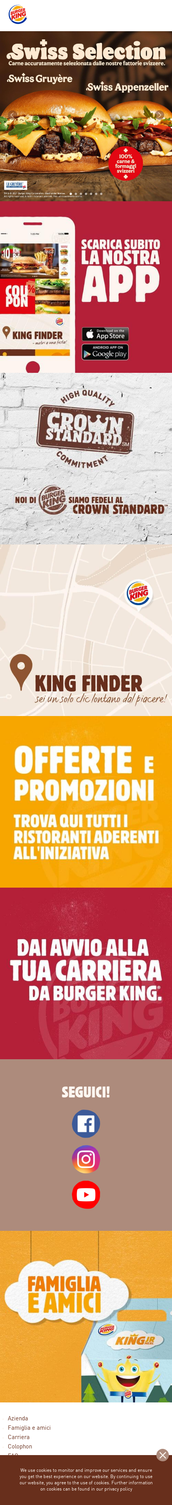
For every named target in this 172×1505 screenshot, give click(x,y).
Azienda (18, 1419)
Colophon (20, 1447)
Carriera (19, 1438)
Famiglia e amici (29, 1428)
